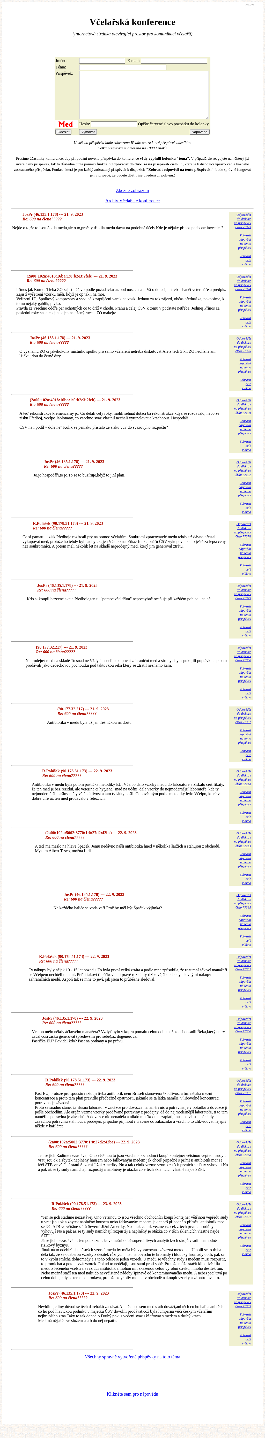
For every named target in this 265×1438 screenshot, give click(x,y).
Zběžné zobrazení (132, 199)
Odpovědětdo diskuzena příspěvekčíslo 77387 (242, 1096)
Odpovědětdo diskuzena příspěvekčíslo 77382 (242, 972)
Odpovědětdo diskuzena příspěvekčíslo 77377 (242, 478)
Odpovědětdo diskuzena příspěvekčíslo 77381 (242, 725)
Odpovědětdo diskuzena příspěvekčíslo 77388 (242, 1158)
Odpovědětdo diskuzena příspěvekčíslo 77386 (242, 1034)
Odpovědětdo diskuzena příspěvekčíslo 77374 (242, 292)
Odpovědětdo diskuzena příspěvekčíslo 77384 (242, 849)
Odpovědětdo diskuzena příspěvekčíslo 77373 (242, 230)
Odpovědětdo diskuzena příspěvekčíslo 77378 (242, 539)
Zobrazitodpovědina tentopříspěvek (244, 251)
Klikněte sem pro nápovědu (132, 1403)
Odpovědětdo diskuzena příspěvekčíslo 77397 (242, 1220)
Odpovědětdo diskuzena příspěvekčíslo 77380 (242, 663)
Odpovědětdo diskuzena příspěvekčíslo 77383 (242, 787)
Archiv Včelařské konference (132, 210)
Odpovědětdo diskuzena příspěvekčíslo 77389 (242, 1309)
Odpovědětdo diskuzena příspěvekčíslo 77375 (242, 354)
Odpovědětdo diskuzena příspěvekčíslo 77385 (242, 910)
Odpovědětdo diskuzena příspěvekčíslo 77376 (242, 415)
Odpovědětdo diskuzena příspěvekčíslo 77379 (242, 601)
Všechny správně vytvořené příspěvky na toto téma (132, 1366)
